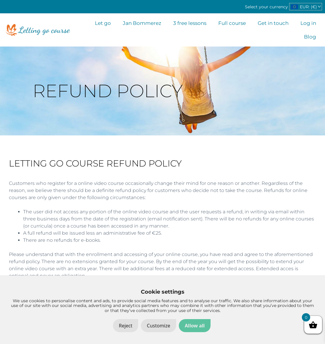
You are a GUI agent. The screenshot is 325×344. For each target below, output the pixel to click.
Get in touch (273, 23)
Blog (310, 37)
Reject (126, 325)
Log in (308, 23)
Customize (158, 325)
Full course (232, 23)
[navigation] (305, 6)
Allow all (195, 325)
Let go (103, 23)
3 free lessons (189, 23)
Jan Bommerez (142, 23)
